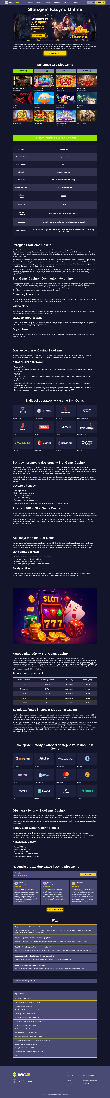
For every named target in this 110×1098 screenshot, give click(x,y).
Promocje (75, 2)
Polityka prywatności (88, 1075)
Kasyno (69, 1080)
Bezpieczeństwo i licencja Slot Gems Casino (28, 1036)
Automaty (87, 71)
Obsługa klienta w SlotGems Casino (26, 1044)
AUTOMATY (57, 2)
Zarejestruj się (100, 2)
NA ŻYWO (48, 2)
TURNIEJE (67, 2)
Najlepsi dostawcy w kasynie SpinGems (27, 1017)
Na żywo (44, 71)
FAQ (16, 1055)
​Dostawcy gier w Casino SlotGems (25, 1014)
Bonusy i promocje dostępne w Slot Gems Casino (30, 1021)
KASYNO (30, 2)
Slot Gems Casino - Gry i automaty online (27, 1010)
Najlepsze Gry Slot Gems (23, 998)
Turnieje (69, 1083)
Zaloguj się (39, 2)
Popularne (23, 71)
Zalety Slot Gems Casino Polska (25, 1048)
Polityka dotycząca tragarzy (89, 1080)
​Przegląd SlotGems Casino (23, 1006)
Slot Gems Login (35, 473)
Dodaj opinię (88, 874)
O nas (84, 1072)
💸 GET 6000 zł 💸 (55, 53)
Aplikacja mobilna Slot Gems (24, 1029)
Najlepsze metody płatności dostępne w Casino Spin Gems (33, 1040)
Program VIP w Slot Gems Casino (25, 1025)
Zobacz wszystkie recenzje (55, 909)
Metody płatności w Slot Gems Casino (26, 1033)
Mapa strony (85, 1083)
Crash (66, 71)
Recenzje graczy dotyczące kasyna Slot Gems (29, 1051)
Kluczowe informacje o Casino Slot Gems (27, 1002)
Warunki (84, 1078)
